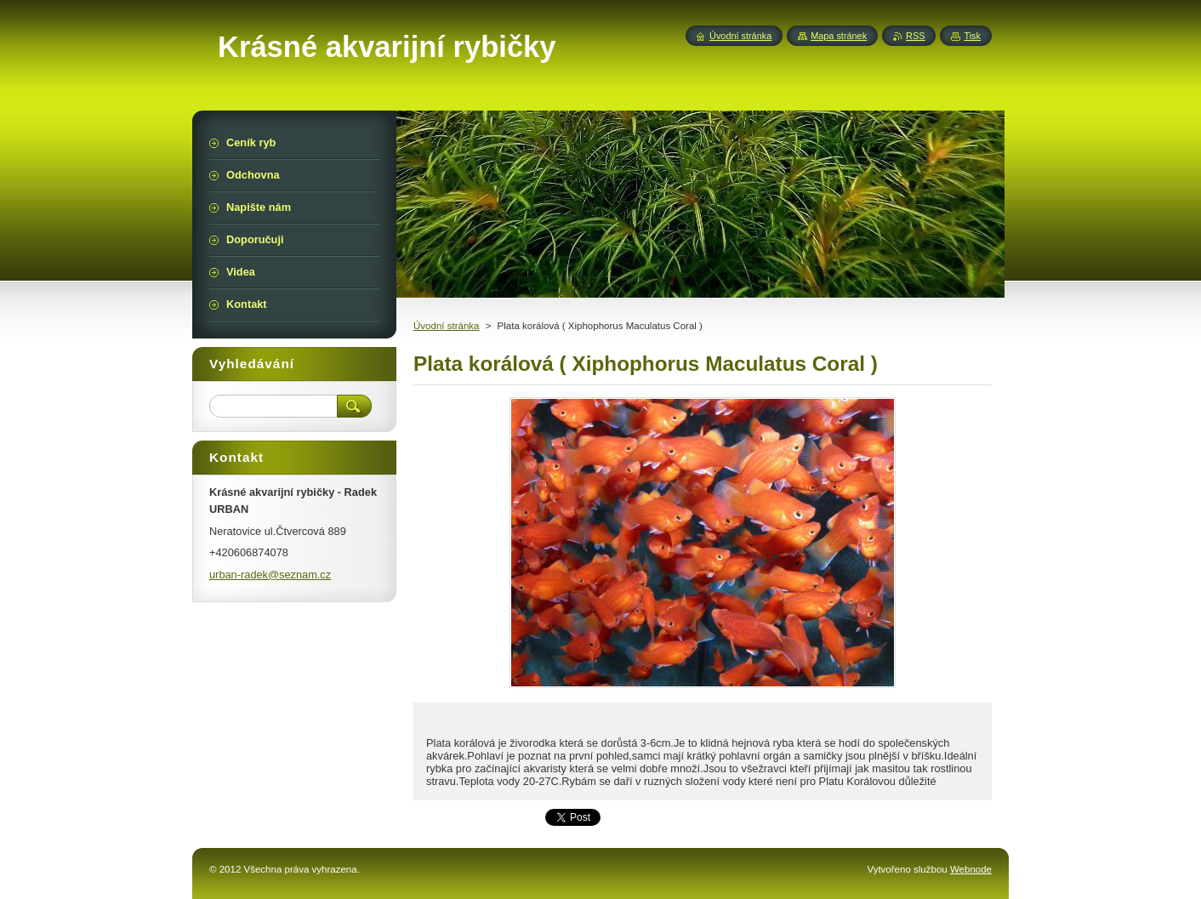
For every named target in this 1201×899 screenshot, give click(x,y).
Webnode (971, 869)
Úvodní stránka (446, 326)
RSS (915, 36)
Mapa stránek (839, 36)
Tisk (972, 36)
